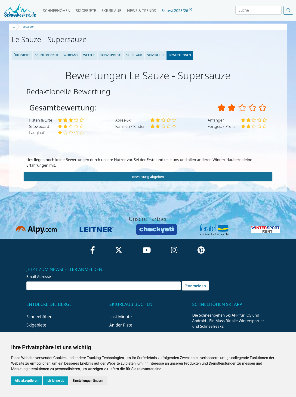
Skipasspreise (110, 55)
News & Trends (141, 10)
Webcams (71, 55)
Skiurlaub (111, 10)
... (13, 27)
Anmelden (195, 285)
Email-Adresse (38, 276)
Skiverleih (155, 55)
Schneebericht (47, 55)
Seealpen (29, 27)
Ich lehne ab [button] (55, 380)
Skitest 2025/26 (177, 10)
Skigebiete (86, 10)
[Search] (258, 10)
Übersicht (22, 55)
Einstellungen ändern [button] (88, 380)
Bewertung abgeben (148, 176)
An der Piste (120, 325)
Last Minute (120, 316)
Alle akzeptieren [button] (26, 380)
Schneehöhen (56, 10)
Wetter (89, 55)
